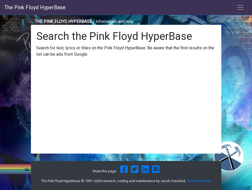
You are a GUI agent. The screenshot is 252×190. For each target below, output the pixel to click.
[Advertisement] (126, 111)
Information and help (115, 21)
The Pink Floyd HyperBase (35, 7)
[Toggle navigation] (240, 7)
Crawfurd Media (199, 181)
